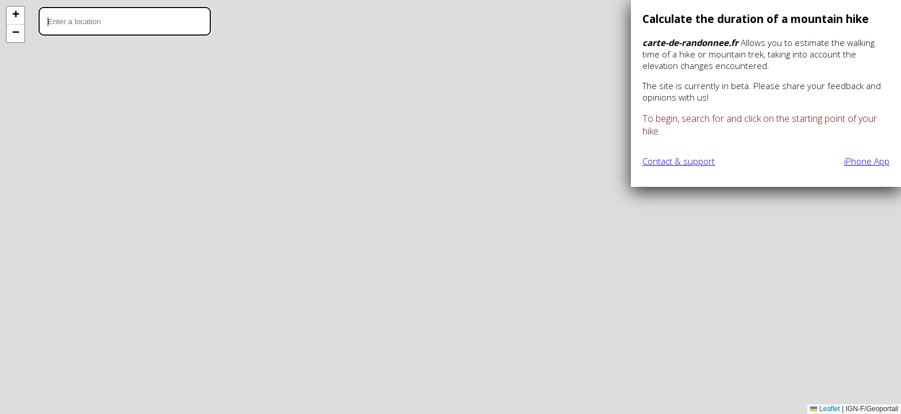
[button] (15, 16)
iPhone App (867, 161)
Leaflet (825, 409)
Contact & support (678, 161)
